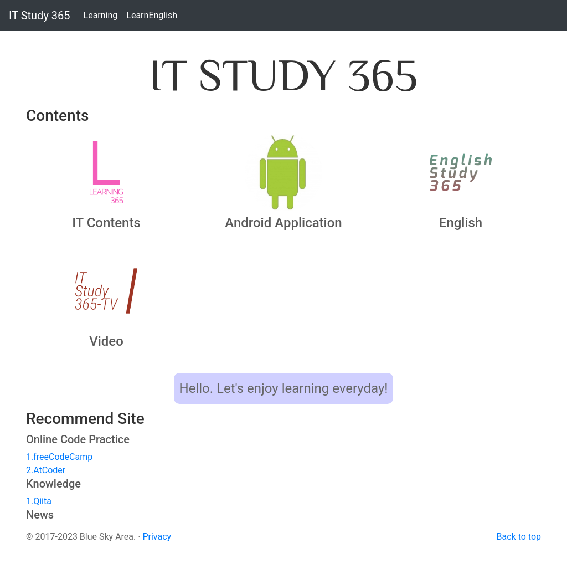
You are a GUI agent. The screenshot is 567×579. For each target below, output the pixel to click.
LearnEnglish (152, 15)
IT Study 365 (39, 15)
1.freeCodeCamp (59, 457)
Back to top (519, 536)
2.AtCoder (45, 470)
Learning (101, 15)
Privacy (156, 536)
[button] (106, 172)
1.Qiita (38, 501)
